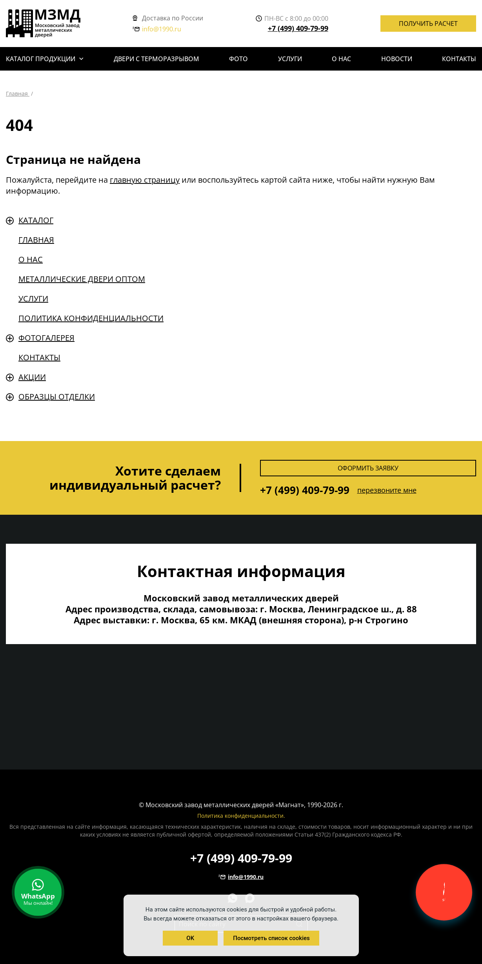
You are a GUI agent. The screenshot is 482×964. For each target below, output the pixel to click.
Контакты (459, 58)
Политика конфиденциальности (91, 318)
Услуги (290, 58)
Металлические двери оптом (81, 279)
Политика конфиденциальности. (241, 815)
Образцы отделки (56, 396)
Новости (396, 58)
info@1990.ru (157, 29)
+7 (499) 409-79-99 (298, 28)
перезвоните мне (387, 490)
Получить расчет (428, 23)
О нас (341, 58)
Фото (238, 58)
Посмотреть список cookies (271, 938)
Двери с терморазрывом (156, 58)
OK (190, 938)
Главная (36, 239)
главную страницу (145, 179)
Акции (32, 377)
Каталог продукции (40, 58)
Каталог (35, 220)
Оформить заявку (368, 468)
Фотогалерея (46, 337)
